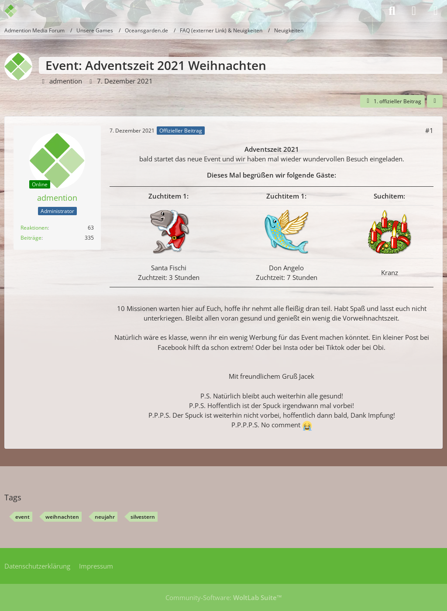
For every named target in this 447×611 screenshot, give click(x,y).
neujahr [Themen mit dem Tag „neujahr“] (105, 516)
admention (65, 81)
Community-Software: (223, 597)
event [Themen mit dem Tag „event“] (22, 516)
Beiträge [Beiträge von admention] (31, 237)
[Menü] (435, 11)
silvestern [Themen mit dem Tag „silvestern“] (143, 516)
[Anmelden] (414, 11)
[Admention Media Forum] (16, 11)
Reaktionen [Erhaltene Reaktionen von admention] (34, 227)
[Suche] (392, 11)
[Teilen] (435, 101)
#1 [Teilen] (429, 130)
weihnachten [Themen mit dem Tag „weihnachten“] (62, 516)
